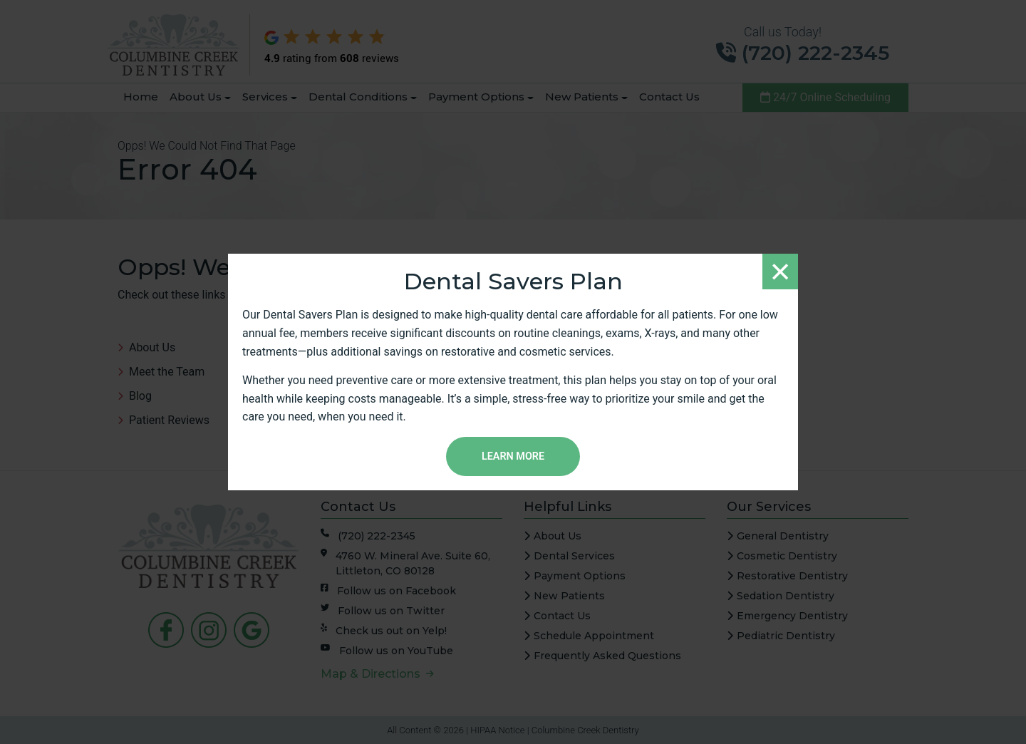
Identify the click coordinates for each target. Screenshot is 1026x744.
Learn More (513, 456)
